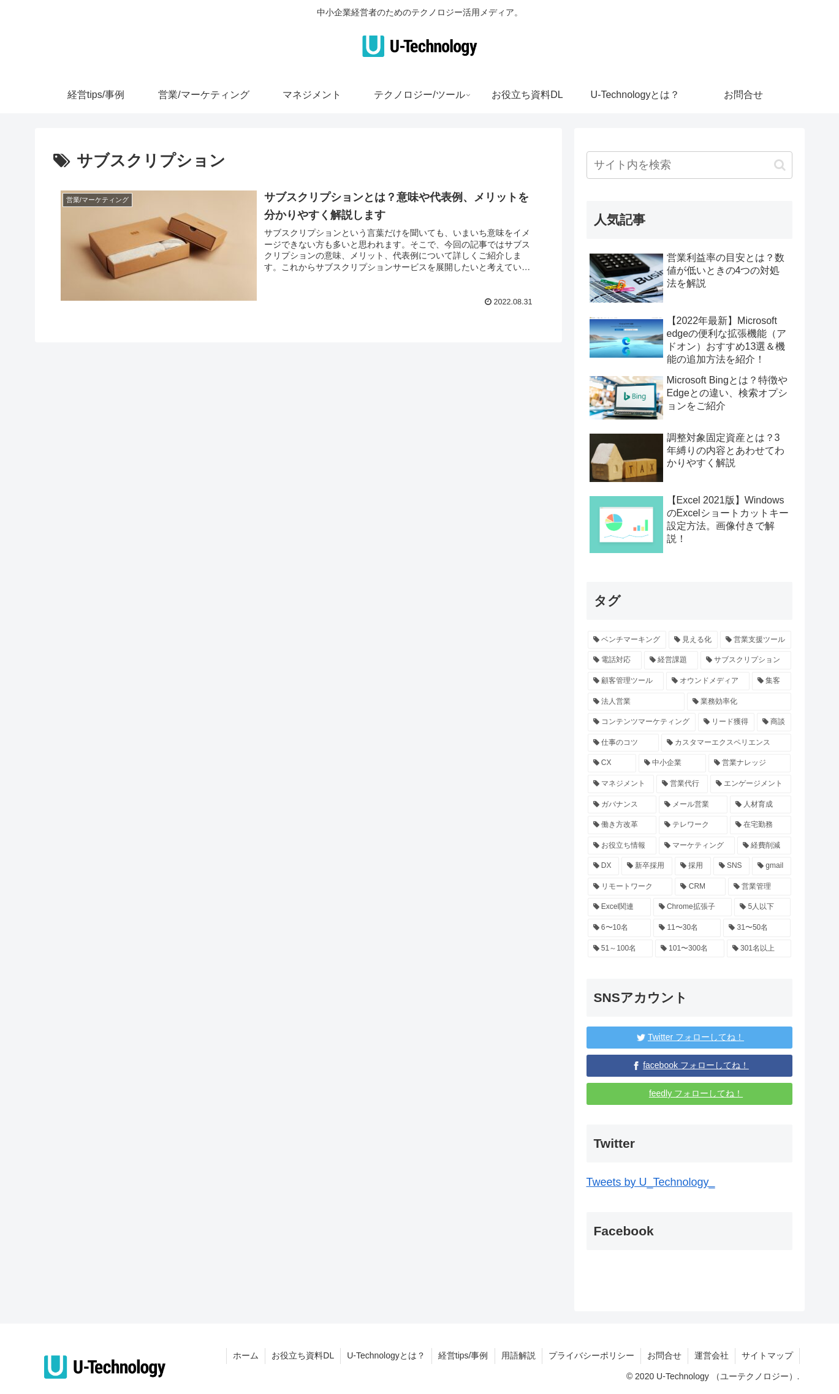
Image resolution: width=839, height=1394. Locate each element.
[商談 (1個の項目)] (774, 722)
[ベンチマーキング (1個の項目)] (627, 640)
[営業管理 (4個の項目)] (759, 887)
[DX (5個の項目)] (603, 866)
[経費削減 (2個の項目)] (764, 846)
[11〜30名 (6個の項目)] (687, 928)
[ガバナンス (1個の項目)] (622, 805)
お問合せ (664, 1355)
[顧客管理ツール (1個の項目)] (626, 681)
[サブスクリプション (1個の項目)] (745, 660)
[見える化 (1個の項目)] (693, 640)
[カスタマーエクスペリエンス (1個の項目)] (726, 743)
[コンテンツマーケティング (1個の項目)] (642, 722)
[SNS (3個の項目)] (731, 866)
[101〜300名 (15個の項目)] (689, 949)
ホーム (246, 1355)
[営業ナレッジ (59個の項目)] (749, 763)
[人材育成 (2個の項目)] (760, 805)
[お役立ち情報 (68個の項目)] (622, 846)
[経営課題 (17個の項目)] (671, 660)
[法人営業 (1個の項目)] (636, 702)
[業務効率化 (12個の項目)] (739, 702)
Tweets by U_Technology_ (651, 1182)
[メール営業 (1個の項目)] (693, 805)
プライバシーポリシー (591, 1355)
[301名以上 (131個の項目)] (759, 949)
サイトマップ (767, 1355)
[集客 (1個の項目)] (771, 681)
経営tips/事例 (463, 1355)
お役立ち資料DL (302, 1355)
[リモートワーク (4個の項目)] (630, 887)
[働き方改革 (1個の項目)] (622, 825)
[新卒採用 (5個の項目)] (646, 866)
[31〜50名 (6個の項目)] (757, 928)
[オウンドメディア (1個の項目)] (708, 681)
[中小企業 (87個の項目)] (672, 763)
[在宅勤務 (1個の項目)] (760, 825)
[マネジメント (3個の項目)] (621, 784)
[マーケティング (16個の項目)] (697, 846)
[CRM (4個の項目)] (700, 887)
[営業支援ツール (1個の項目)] (755, 640)
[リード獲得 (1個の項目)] (726, 722)
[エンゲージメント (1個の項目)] (750, 784)
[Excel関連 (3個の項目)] (619, 907)
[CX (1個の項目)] (612, 763)
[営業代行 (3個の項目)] (682, 784)
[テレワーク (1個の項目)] (693, 825)
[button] (780, 165)
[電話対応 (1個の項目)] (615, 660)
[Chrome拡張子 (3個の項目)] (692, 907)
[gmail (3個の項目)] (771, 866)
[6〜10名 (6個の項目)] (619, 928)
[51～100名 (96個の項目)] (620, 949)
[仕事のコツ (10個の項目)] (623, 743)
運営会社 (711, 1355)
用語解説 (518, 1355)
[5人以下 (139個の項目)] (762, 907)
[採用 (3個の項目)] (693, 866)
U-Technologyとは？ (386, 1355)
